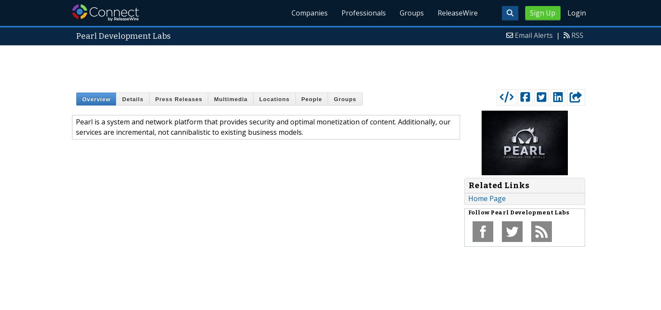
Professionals (363, 13)
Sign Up (542, 13)
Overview (96, 99)
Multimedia (230, 99)
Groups (412, 13)
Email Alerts (534, 35)
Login (576, 13)
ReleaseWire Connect (105, 12)
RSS (577, 35)
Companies (309, 13)
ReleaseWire (458, 13)
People (312, 99)
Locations (274, 99)
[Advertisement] (331, 65)
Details (133, 99)
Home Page (487, 198)
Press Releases (178, 99)
